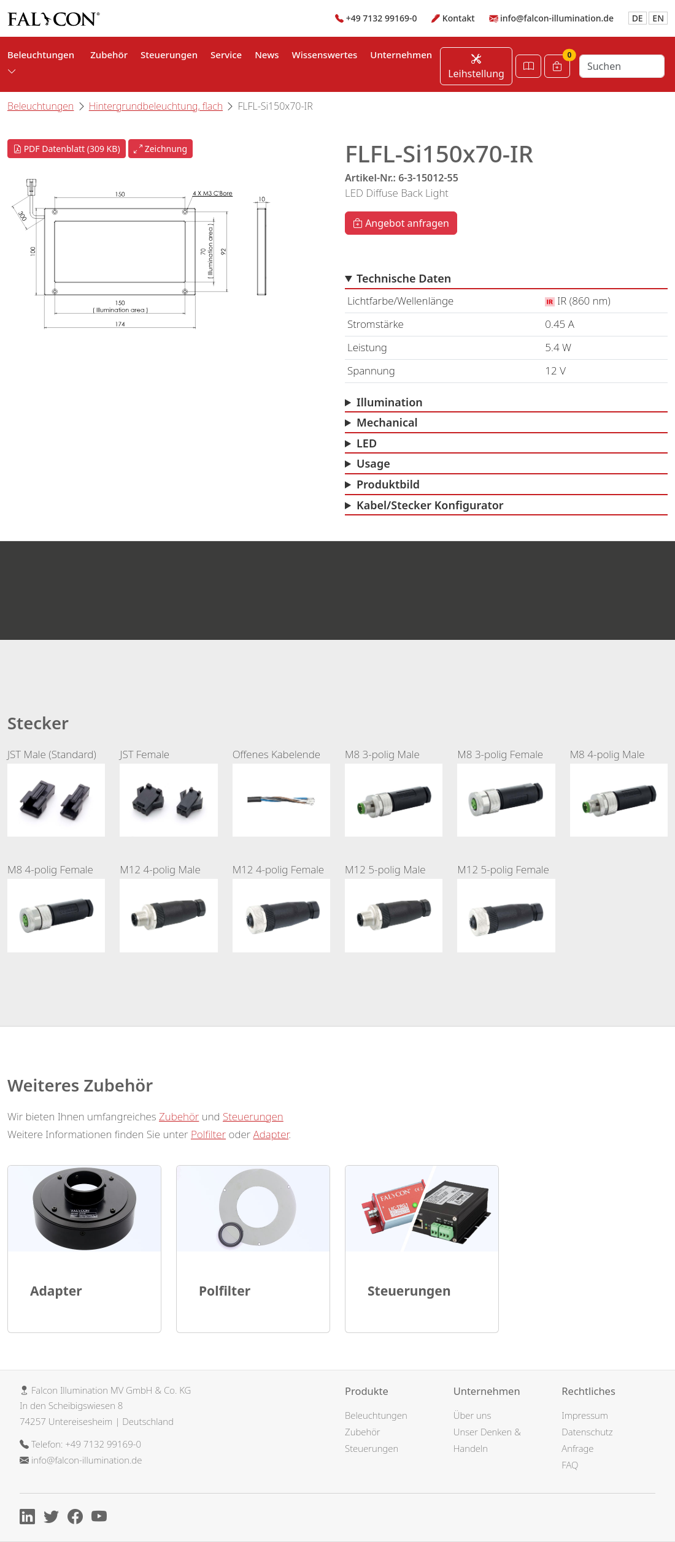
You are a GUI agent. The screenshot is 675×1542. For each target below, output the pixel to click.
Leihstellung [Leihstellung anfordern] (476, 66)
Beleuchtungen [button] (40, 62)
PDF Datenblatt (66, 148)
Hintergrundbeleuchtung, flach (156, 106)
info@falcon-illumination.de (557, 18)
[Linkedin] (30, 1519)
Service (226, 54)
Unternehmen (401, 54)
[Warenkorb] (557, 66)
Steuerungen (169, 54)
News (267, 54)
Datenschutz (586, 1432)
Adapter (271, 1134)
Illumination (390, 402)
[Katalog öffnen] (528, 66)
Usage (373, 463)
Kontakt (458, 18)
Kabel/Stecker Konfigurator (430, 505)
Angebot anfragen (401, 223)
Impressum (584, 1415)
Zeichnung (160, 148)
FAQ (569, 1465)
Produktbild (388, 484)
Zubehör (109, 54)
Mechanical (387, 422)
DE (637, 18)
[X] (54, 1519)
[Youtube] (102, 1519)
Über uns (472, 1415)
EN (658, 18)
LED (367, 443)
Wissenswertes (325, 54)
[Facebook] (78, 1519)
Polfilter (208, 1134)
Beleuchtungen (40, 106)
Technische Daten (404, 278)
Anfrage (577, 1448)
